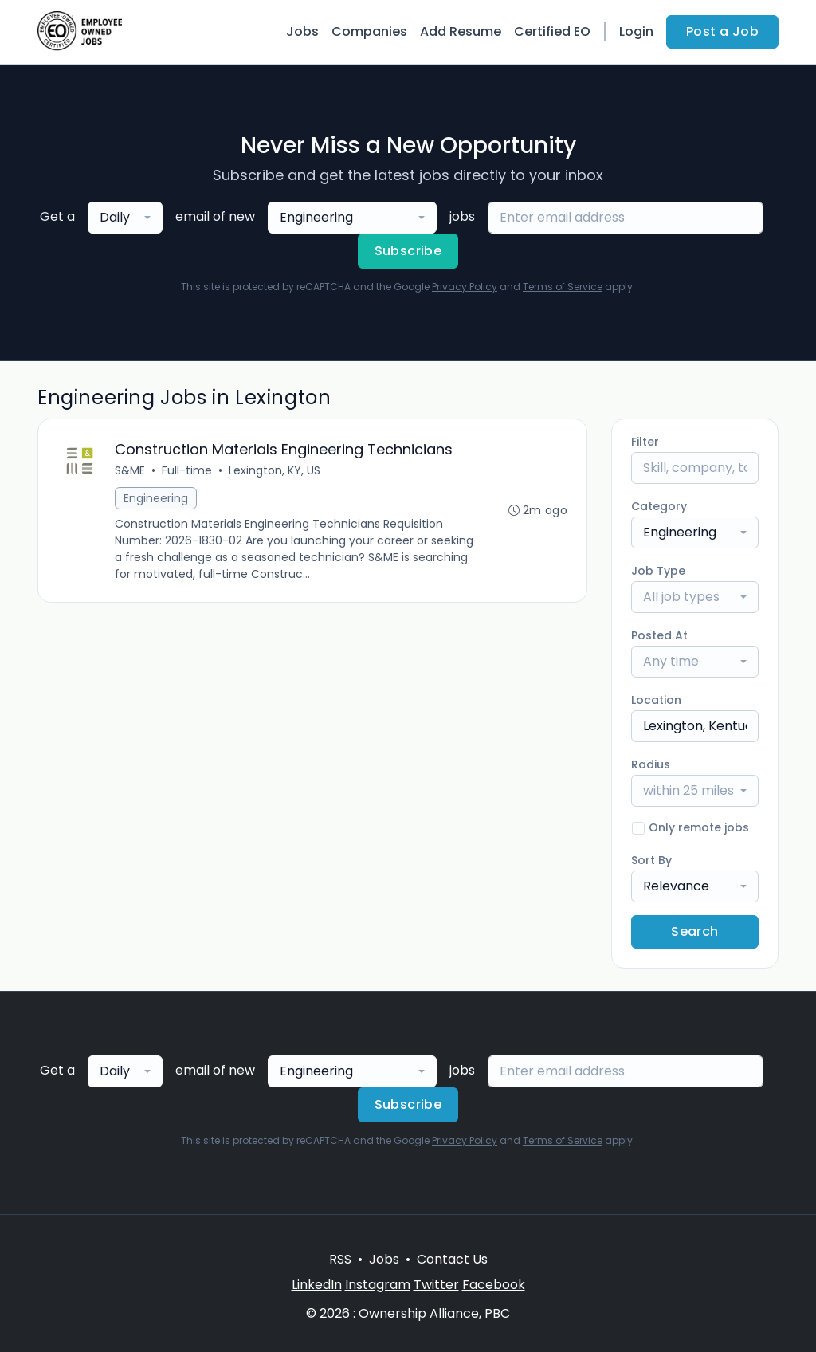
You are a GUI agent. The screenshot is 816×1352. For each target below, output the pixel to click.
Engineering (156, 498)
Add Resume (460, 31)
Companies (369, 31)
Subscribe (408, 251)
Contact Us (452, 1259)
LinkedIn (317, 1284)
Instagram (377, 1284)
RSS (340, 1259)
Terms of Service (562, 286)
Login (636, 31)
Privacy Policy (464, 286)
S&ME (130, 470)
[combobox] (125, 218)
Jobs (302, 31)
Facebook (493, 1284)
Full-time (187, 470)
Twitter (436, 1284)
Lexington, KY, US (274, 470)
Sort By (651, 860)
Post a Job (722, 31)
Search (694, 931)
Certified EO (552, 31)
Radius (650, 764)
